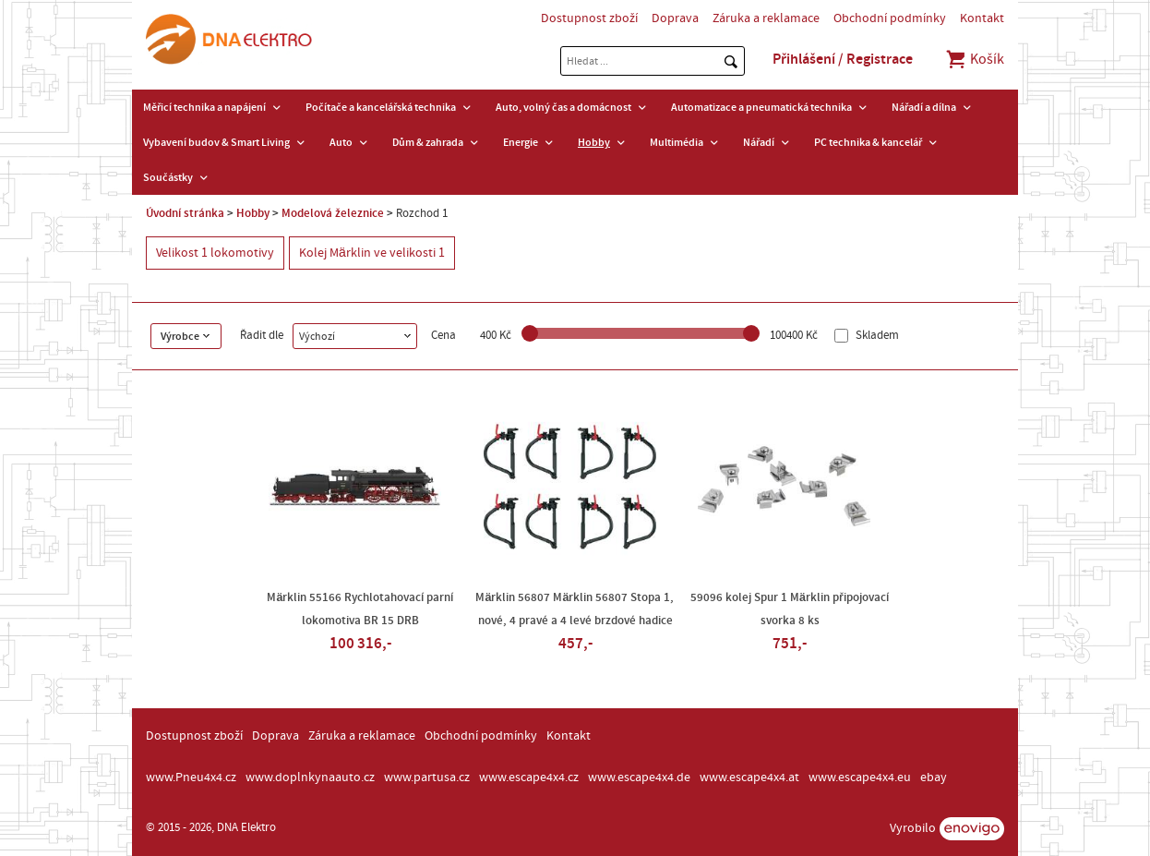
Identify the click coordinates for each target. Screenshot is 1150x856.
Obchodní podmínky (889, 18)
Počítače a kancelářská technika (380, 107)
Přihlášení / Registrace (843, 59)
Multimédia (676, 142)
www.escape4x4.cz (529, 777)
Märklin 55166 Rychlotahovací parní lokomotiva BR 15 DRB (360, 609)
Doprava (675, 18)
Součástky (168, 177)
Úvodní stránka (185, 213)
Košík (974, 59)
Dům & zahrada (427, 142)
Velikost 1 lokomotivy (215, 253)
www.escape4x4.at (749, 777)
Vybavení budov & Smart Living (216, 142)
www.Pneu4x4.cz (191, 777)
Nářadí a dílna (924, 107)
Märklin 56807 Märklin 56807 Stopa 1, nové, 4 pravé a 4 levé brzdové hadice (574, 609)
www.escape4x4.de (639, 777)
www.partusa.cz (427, 777)
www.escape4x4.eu (860, 777)
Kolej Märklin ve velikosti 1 (372, 253)
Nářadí (758, 142)
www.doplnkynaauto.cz (310, 777)
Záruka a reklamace (766, 18)
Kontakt (982, 18)
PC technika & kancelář (868, 142)
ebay (933, 777)
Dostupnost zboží (589, 18)
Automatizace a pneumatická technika (761, 107)
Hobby (594, 142)
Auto (341, 142)
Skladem (876, 336)
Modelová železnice (333, 213)
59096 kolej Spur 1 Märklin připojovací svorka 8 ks (789, 609)
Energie (520, 142)
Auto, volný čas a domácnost (563, 107)
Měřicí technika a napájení (204, 107)
